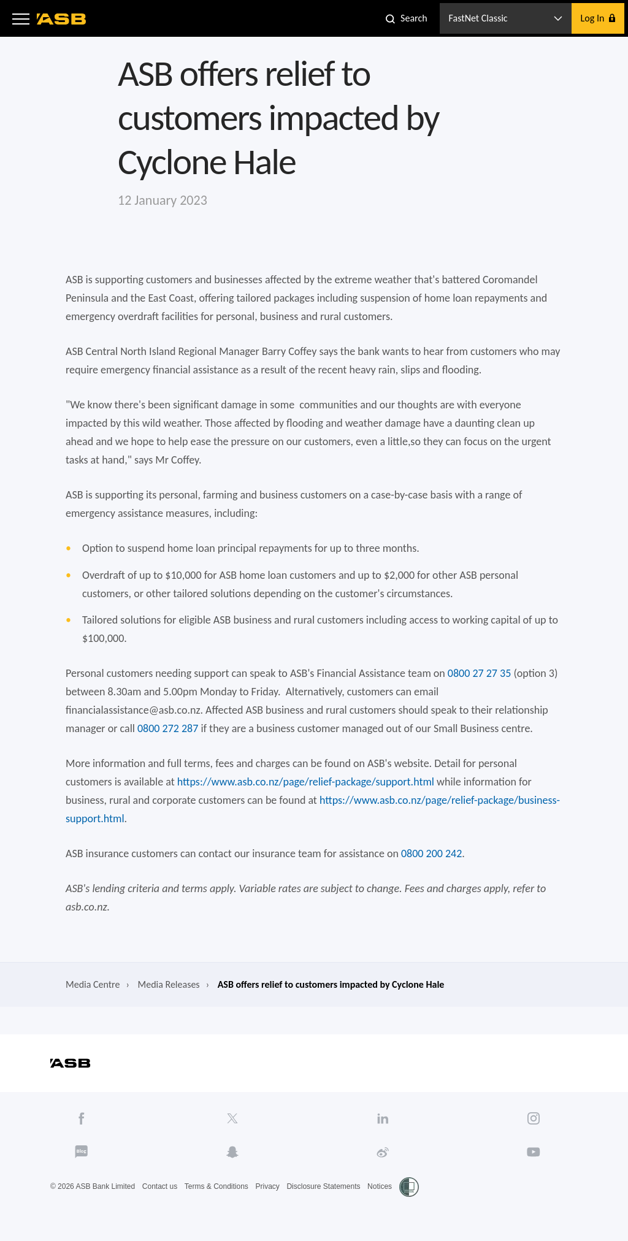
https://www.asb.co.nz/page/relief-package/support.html (305, 782)
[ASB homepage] (62, 19)
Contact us (159, 1186)
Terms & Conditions (216, 1186)
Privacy (267, 1186)
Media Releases (168, 984)
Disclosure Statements (323, 1186)
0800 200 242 (431, 853)
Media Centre (93, 984)
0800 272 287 (167, 728)
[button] (20, 18)
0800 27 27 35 (479, 673)
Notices (379, 1186)
